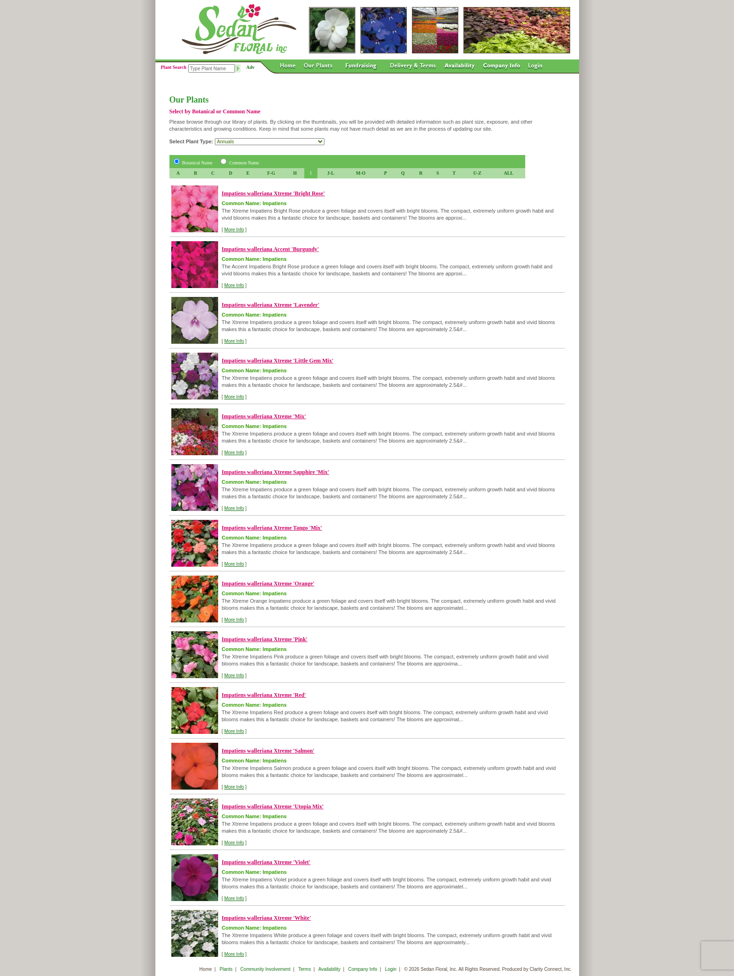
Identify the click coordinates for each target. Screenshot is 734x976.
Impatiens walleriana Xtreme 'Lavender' (271, 305)
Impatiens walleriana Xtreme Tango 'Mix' (272, 528)
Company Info (362, 969)
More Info (234, 229)
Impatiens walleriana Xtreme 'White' (266, 918)
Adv (250, 67)
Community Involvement (265, 969)
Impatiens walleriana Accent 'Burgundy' (270, 249)
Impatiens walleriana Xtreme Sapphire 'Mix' (276, 472)
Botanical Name (197, 162)
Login (390, 969)
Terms (304, 969)
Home (205, 969)
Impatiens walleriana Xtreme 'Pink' (265, 639)
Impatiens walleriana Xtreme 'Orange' (268, 583)
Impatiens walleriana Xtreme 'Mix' (264, 416)
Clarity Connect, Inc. (550, 969)
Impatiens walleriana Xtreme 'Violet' (266, 862)
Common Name (244, 162)
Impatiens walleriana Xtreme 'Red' (264, 695)
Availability (329, 969)
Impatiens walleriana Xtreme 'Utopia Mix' (273, 806)
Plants (226, 969)
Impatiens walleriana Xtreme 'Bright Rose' (273, 193)
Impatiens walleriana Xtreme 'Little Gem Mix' (278, 360)
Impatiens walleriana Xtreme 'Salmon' (268, 750)
